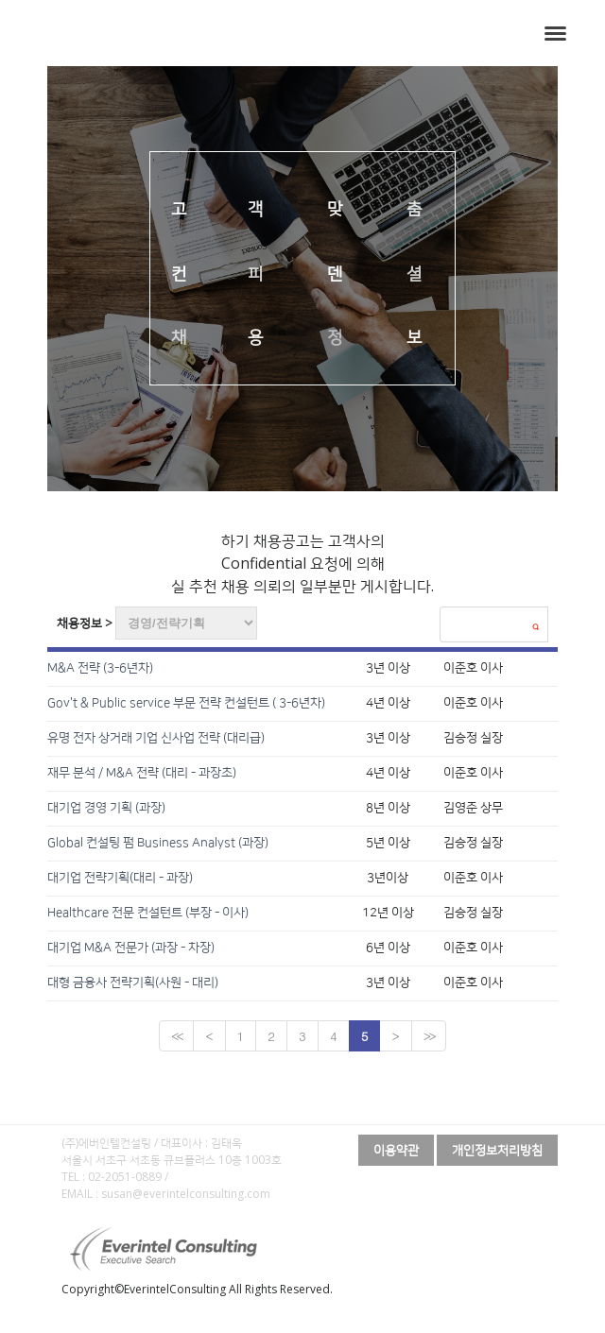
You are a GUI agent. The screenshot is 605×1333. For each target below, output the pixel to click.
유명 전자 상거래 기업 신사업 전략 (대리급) (156, 737)
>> (429, 1036)
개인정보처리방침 (497, 1149)
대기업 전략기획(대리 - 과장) (120, 877)
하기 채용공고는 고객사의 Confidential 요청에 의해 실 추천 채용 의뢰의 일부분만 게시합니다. (302, 563)
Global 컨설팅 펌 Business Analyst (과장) (157, 842)
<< (176, 1036)
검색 (535, 626)
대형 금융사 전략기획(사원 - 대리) (132, 982)
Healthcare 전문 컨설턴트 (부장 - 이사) (148, 912)
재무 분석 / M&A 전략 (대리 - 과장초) (141, 772)
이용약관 (396, 1149)
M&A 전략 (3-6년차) (100, 668)
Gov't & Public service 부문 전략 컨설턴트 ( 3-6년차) (186, 702)
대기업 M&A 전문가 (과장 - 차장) (131, 947)
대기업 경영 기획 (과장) (106, 807)
